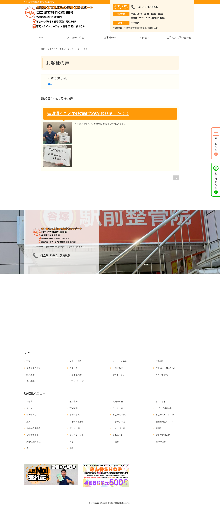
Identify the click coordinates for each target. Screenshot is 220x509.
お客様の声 (110, 37)
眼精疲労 (74, 401)
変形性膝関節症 (33, 441)
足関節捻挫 (118, 401)
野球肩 (29, 401)
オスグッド (161, 401)
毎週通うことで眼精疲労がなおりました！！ (88, 113)
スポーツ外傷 (119, 421)
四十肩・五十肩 (77, 421)
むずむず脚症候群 (164, 408)
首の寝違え (31, 415)
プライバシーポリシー (80, 381)
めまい (73, 441)
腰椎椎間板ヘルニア (165, 421)
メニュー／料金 (75, 37)
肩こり (29, 448)
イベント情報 (162, 374)
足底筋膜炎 (118, 435)
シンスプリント (77, 435)
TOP (41, 37)
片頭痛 (116, 441)
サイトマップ (119, 374)
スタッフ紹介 (76, 361)
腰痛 (72, 448)
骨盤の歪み (75, 415)
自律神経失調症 (33, 428)
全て (50, 83)
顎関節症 (74, 408)
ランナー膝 (118, 408)
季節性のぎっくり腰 (165, 415)
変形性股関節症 (163, 435)
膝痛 (28, 421)
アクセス (144, 37)
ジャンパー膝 (119, 428)
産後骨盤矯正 (32, 435)
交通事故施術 (76, 374)
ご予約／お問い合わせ (179, 37)
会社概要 (30, 381)
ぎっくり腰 (75, 428)
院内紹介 (160, 361)
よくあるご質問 (33, 368)
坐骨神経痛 (161, 441)
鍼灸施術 (30, 374)
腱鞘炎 (159, 428)
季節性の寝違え (120, 415)
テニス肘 (30, 408)
